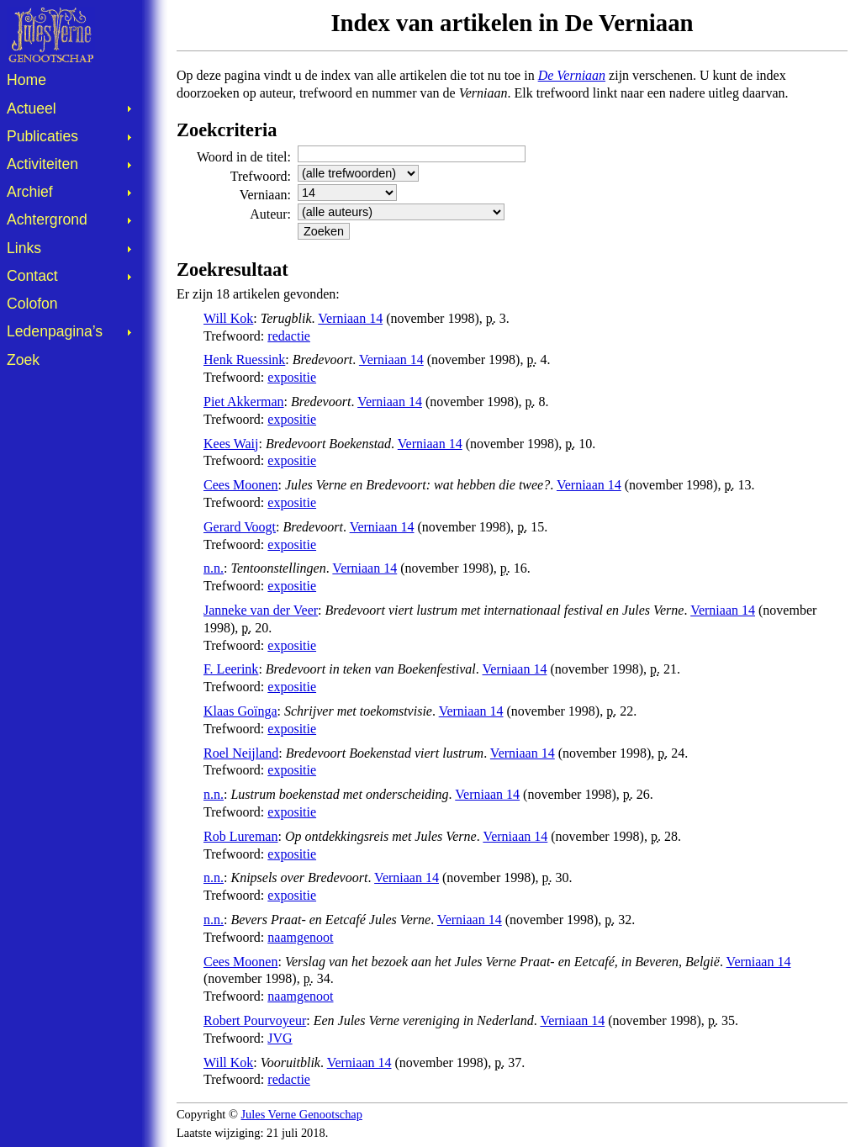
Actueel (31, 108)
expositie (291, 377)
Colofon (32, 303)
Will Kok (228, 318)
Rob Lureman (240, 836)
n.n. (213, 568)
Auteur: (270, 214)
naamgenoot (300, 937)
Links (24, 248)
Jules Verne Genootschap (301, 1114)
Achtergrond (47, 219)
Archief (30, 191)
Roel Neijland (240, 753)
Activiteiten (42, 164)
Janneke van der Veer (260, 610)
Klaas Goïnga (240, 711)
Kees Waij (231, 443)
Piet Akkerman (243, 401)
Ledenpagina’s (55, 331)
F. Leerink (230, 669)
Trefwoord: (260, 176)
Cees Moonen (240, 485)
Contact (32, 275)
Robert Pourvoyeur (254, 1020)
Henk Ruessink (244, 359)
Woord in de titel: (244, 157)
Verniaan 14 (350, 318)
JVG (279, 1038)
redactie (288, 336)
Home (26, 79)
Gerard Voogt (239, 527)
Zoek (23, 360)
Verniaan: (265, 195)
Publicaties (42, 136)
